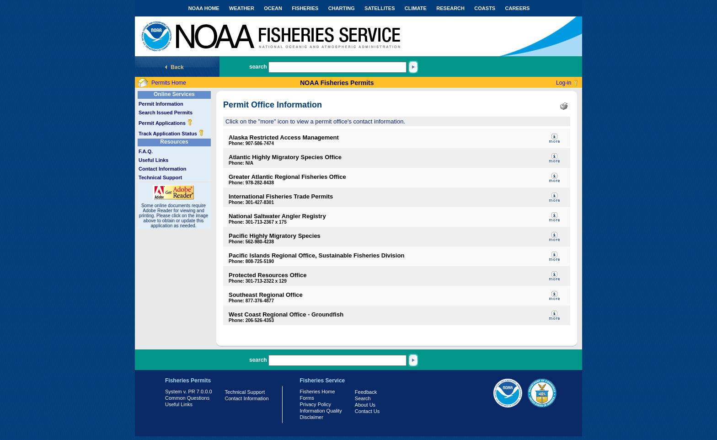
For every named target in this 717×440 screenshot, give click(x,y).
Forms (307, 398)
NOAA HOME (203, 8)
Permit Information (161, 104)
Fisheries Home (317, 391)
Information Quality (321, 410)
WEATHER (241, 8)
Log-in (563, 83)
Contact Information (163, 169)
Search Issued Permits (166, 112)
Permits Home (168, 83)
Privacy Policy (315, 404)
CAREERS (517, 8)
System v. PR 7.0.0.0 (188, 391)
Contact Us (367, 411)
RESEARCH (450, 8)
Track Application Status (171, 133)
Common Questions (187, 398)
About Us (365, 405)
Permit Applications (166, 123)
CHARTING (341, 8)
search (258, 67)
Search (363, 398)
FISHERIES (305, 8)
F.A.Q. (146, 151)
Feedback (366, 392)
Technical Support (160, 177)
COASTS (484, 8)
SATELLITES (379, 8)
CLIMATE (416, 8)
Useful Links (153, 160)
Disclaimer (311, 417)
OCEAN (273, 8)
